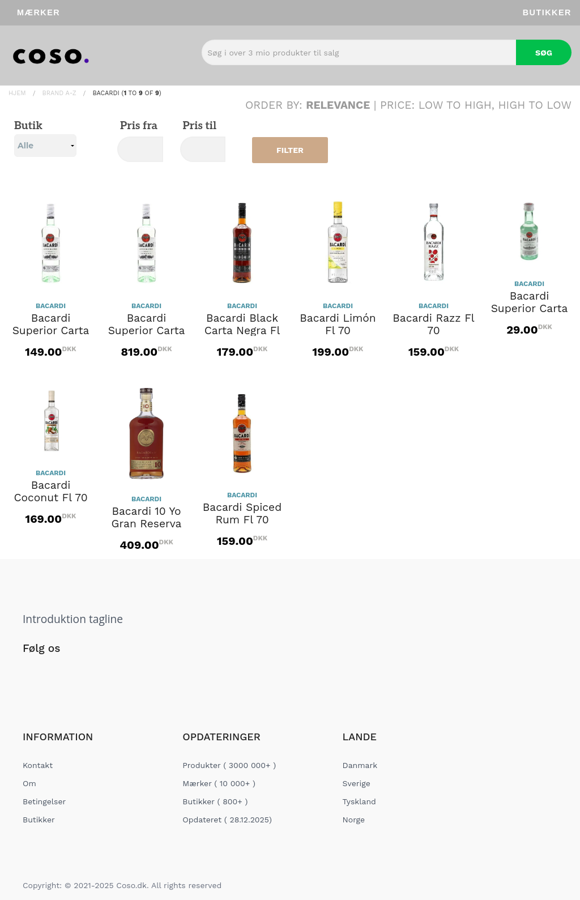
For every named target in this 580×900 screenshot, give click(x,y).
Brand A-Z (59, 93)
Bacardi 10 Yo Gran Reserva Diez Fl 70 (147, 524)
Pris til (198, 126)
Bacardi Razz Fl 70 (433, 324)
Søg (543, 52)
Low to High (455, 105)
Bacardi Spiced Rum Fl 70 (242, 513)
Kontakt (38, 765)
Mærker (38, 12)
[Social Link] (32, 671)
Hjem (17, 93)
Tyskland (359, 801)
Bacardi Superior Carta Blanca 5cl (529, 308)
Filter (290, 150)
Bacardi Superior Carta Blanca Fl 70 (50, 330)
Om (29, 783)
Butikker (547, 12)
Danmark (360, 765)
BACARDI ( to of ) (126, 93)
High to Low (535, 105)
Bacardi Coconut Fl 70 (50, 491)
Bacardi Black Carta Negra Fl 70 (242, 330)
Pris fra (137, 126)
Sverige (356, 783)
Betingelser (44, 801)
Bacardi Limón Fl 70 (338, 324)
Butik (45, 138)
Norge (354, 819)
